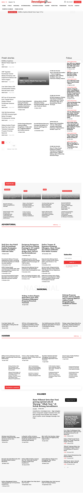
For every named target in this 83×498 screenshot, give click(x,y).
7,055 (14, 145)
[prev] (71, 12)
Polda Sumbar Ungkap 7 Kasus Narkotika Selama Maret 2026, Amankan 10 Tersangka (55, 367)
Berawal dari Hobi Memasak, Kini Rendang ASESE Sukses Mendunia (11, 460)
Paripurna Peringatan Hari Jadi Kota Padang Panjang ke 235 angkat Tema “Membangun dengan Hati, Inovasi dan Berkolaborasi (30, 249)
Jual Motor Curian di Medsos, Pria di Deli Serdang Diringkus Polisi (35, 374)
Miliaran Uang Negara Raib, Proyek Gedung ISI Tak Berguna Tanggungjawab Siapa (73, 145)
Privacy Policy (69, 267)
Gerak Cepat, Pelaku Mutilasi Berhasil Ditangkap (70, 356)
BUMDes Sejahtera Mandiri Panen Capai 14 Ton (30, 12)
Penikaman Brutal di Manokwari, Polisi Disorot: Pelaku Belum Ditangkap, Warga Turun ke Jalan (55, 375)
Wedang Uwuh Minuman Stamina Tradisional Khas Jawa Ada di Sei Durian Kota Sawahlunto (10, 438)
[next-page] (3, 149)
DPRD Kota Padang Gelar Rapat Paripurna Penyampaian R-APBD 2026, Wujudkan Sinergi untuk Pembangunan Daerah (51, 277)
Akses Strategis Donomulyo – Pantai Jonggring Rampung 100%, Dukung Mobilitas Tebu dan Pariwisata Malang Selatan (57, 75)
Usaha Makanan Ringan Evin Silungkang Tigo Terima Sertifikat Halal (50, 460)
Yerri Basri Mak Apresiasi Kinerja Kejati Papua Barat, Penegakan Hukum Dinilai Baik (48, 205)
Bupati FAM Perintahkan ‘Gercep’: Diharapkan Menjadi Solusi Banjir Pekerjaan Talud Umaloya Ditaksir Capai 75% (57, 126)
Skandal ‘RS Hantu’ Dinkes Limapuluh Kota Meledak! (9, 205)
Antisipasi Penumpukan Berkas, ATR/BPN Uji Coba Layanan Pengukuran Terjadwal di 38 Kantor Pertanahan (67, 214)
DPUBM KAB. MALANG (55, 70)
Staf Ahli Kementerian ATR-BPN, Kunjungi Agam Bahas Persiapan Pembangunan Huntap (51, 324)
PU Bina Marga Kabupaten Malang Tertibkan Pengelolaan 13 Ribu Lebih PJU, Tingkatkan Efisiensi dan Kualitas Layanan (25, 127)
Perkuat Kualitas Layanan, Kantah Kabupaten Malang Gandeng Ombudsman (28, 213)
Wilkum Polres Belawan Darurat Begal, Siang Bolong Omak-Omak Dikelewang (11, 357)
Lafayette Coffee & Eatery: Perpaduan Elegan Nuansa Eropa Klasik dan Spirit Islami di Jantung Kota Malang (31, 438)
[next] (74, 12)
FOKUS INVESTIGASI (71, 61)
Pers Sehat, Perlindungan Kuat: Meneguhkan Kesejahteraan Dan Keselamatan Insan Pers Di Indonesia (72, 432)
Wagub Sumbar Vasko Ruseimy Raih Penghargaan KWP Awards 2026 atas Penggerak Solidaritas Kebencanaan (8, 215)
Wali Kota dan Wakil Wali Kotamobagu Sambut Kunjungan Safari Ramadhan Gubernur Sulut (10, 248)
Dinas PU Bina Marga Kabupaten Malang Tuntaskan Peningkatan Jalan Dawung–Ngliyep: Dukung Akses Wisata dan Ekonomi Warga (57, 151)
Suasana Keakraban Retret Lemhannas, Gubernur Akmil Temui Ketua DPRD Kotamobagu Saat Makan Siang (66, 206)
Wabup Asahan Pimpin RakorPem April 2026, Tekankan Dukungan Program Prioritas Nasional (8, 129)
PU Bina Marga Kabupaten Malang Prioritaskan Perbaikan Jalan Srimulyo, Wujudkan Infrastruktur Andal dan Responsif (25, 104)
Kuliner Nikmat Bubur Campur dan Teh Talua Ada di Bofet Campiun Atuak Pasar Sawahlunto (30, 461)
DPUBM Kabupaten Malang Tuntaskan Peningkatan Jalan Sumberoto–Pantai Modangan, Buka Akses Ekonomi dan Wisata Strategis (57, 100)
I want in (72, 262)
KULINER (35, 408)
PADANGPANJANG (67, 191)
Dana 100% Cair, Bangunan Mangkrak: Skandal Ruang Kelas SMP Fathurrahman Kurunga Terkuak (73, 65)
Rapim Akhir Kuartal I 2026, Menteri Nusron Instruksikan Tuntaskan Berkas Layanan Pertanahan (47, 214)
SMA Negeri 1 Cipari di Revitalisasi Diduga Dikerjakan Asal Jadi (72, 74)
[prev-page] (65, 468)
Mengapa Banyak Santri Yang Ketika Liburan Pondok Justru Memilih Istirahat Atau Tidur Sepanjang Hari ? (72, 420)
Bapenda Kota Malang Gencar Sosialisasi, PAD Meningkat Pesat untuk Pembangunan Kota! (31, 269)
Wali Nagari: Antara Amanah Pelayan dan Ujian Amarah (71, 461)
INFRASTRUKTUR (54, 121)
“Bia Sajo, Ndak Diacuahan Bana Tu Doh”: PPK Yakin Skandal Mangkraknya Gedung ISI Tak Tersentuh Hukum (73, 114)
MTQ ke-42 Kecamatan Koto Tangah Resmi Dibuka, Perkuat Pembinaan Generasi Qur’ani (9, 101)
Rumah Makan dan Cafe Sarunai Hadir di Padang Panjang (51, 482)
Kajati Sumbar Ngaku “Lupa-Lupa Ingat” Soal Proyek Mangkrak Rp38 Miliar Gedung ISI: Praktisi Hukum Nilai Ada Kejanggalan (73, 126)
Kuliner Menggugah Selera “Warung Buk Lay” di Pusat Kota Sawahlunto (11, 483)
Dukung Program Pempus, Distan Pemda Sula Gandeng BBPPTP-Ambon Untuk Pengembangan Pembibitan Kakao (71, 299)
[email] (72, 258)
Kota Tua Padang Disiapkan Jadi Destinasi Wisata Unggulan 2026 (31, 276)
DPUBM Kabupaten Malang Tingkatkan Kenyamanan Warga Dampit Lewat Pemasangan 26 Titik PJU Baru (31, 261)
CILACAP (69, 71)
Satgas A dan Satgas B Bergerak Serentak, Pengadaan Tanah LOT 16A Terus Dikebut (28, 205)
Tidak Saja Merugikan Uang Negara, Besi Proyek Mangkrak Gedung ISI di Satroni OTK (73, 104)
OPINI (65, 436)
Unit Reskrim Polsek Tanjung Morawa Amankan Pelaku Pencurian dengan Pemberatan (74, 375)
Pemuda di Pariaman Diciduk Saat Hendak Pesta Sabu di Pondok (74, 368)
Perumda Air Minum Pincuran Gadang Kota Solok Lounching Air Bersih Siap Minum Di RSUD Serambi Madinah (10, 261)
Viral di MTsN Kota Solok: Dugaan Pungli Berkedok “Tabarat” (73, 82)
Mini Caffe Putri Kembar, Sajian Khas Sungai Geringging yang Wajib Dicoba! (50, 438)
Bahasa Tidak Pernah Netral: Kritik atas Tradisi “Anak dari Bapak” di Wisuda (71, 440)
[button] (12, 2)
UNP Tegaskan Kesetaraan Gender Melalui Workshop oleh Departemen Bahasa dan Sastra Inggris (9, 75)
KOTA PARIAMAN (24, 78)
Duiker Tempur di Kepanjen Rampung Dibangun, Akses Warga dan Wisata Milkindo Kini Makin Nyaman (51, 248)
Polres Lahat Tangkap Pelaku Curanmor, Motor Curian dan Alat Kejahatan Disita (31, 357)
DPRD (25, 191)
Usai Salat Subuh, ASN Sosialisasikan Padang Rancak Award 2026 (8, 88)
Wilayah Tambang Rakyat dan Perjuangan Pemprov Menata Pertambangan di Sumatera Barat (72, 448)
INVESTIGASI (5, 66)
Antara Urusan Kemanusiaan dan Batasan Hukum (72, 455)
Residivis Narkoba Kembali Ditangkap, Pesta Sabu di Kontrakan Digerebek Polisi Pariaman (50, 358)
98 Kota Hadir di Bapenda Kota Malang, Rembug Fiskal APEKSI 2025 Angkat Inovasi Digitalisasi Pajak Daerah (51, 269)
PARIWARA (7, 189)
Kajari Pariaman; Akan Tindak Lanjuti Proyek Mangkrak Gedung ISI (72, 136)
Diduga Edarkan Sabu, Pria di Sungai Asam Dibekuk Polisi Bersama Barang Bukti (14, 367)
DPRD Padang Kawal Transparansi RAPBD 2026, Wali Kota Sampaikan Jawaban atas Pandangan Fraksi (10, 269)
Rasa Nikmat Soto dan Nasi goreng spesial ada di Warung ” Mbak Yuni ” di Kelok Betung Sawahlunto (46, 402)
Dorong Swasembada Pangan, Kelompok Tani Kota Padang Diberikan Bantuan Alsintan (10, 277)
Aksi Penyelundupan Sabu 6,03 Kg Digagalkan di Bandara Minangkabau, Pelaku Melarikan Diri (35, 367)
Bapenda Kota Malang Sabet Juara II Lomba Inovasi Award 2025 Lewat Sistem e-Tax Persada (50, 261)
